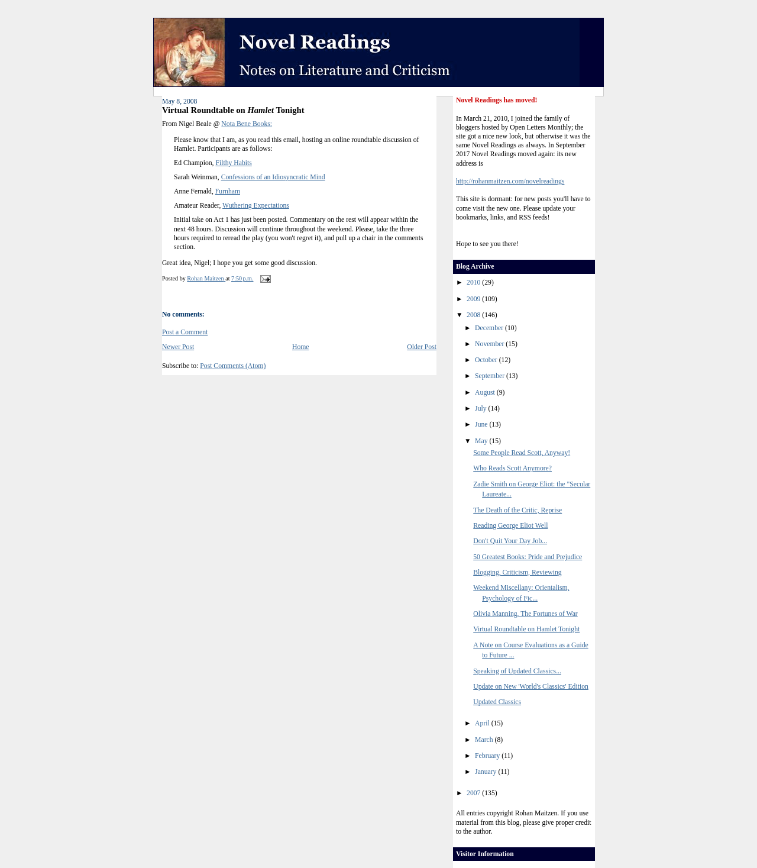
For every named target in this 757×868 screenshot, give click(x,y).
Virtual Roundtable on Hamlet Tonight (526, 629)
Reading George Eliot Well (510, 526)
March (484, 740)
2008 (474, 315)
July (481, 408)
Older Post (421, 347)
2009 (474, 299)
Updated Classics (497, 702)
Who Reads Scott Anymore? (512, 468)
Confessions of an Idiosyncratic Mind (273, 177)
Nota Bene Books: (246, 124)
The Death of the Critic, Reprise (517, 510)
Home (300, 347)
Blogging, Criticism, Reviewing (517, 572)
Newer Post (178, 347)
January (486, 772)
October (487, 360)
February (488, 756)
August (486, 392)
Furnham (227, 191)
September (490, 376)
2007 (474, 793)
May (482, 441)
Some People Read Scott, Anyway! (521, 453)
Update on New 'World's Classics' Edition (530, 686)
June (482, 424)
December (490, 328)
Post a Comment (185, 332)
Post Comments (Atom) (233, 366)
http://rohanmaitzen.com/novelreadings (510, 181)
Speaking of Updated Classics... (517, 671)
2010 (474, 282)
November (490, 344)
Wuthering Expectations (255, 205)
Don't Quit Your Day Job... (510, 541)
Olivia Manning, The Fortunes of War (525, 614)
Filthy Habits (233, 163)
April (483, 723)
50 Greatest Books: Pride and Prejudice (527, 557)
